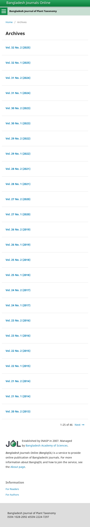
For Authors (12, 494)
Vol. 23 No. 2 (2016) (18, 320)
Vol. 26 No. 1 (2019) (18, 244)
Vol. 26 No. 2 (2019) (18, 229)
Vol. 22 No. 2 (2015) (18, 351)
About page (17, 467)
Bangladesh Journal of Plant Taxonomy (33, 11)
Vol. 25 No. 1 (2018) (18, 275)
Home (9, 22)
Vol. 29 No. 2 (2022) (18, 138)
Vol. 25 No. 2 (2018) (18, 260)
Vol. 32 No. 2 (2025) (18, 47)
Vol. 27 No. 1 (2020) (18, 214)
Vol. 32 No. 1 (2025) (18, 62)
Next (77, 424)
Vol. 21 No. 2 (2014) (18, 381)
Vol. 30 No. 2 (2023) (18, 108)
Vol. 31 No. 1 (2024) (18, 93)
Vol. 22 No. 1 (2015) (18, 366)
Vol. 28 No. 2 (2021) (18, 169)
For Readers (12, 489)
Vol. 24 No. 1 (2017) (18, 305)
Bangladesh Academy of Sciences (47, 445)
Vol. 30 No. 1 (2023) (18, 123)
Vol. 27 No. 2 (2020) (18, 199)
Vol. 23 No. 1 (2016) (18, 335)
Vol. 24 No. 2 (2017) (18, 290)
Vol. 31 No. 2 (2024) (18, 78)
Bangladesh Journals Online (28, 2)
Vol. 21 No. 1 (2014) (18, 396)
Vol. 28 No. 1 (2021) (18, 184)
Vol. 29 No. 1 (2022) (18, 153)
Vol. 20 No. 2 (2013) (18, 411)
